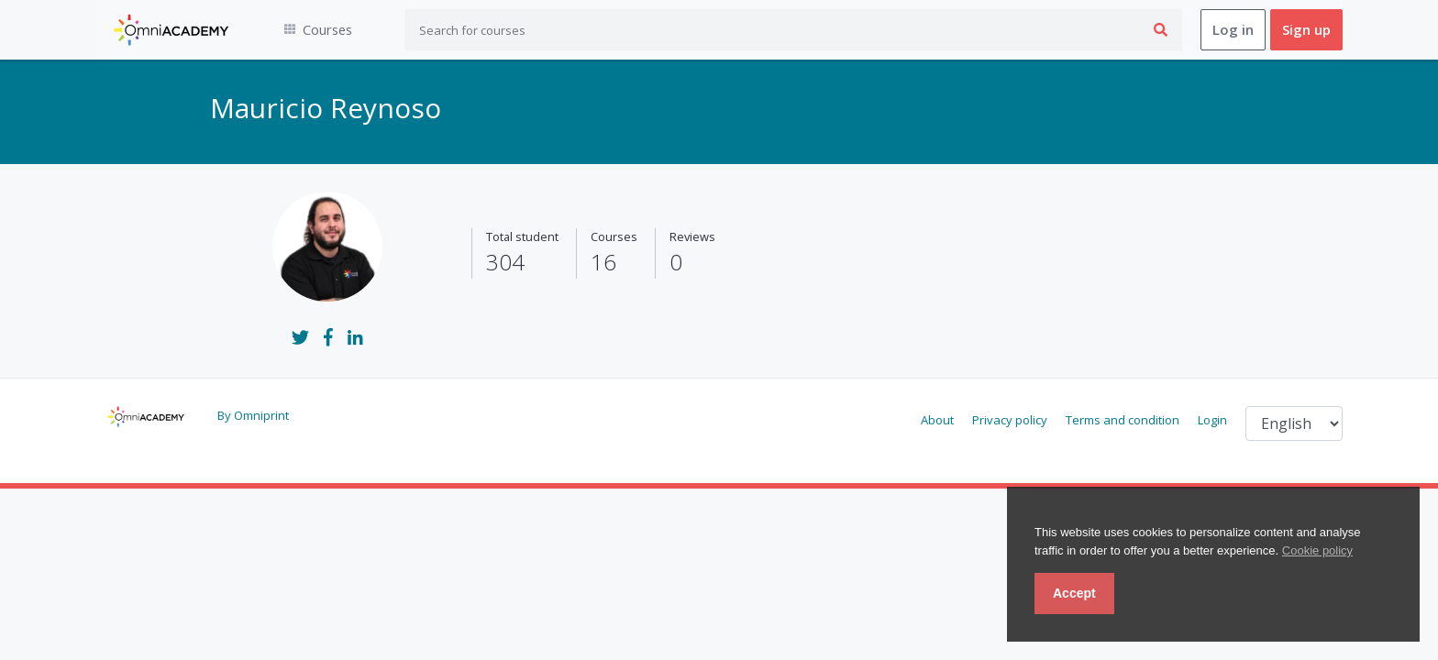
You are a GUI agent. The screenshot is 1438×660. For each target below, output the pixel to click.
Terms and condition (1122, 420)
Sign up (1306, 30)
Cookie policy (1317, 550)
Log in (1233, 30)
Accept (1074, 593)
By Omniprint (253, 416)
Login (1212, 420)
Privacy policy (1009, 420)
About (937, 420)
